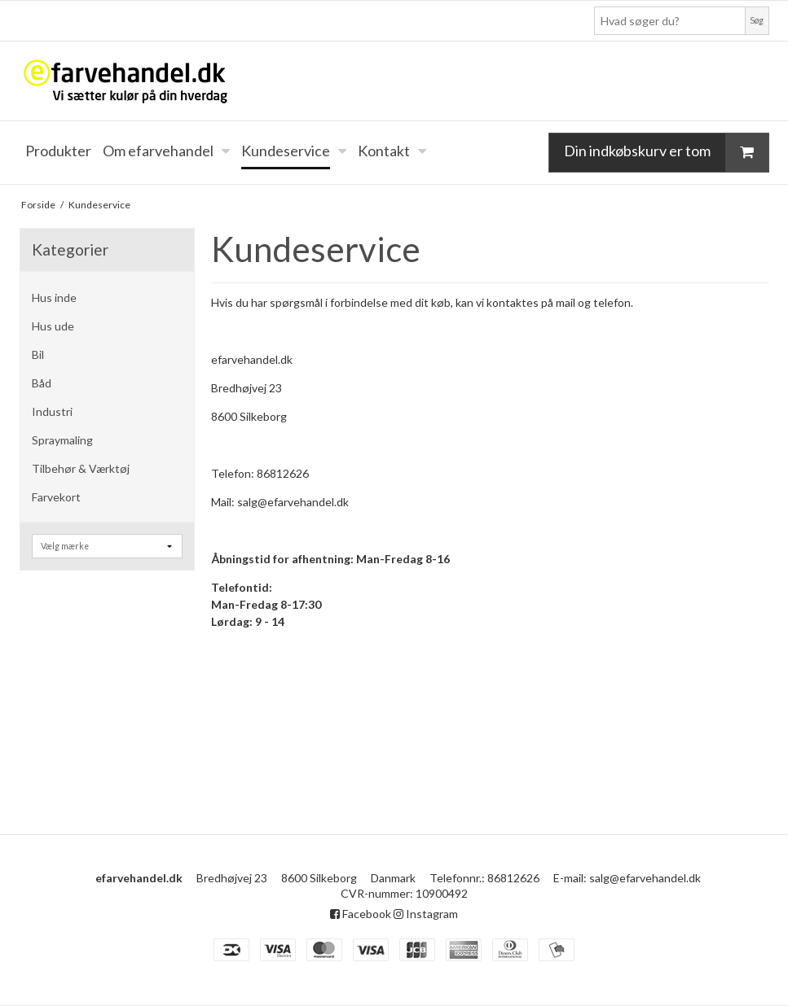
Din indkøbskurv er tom (666, 152)
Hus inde (54, 297)
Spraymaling (62, 440)
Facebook (360, 914)
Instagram (426, 914)
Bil (38, 354)
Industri (52, 411)
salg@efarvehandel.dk (645, 878)
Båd (41, 383)
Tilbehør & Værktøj (81, 468)
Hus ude (53, 326)
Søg (757, 20)
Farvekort (56, 497)
